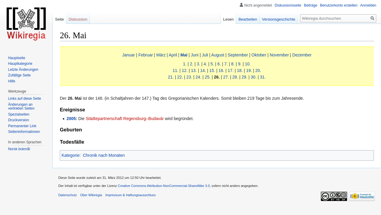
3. (198, 64)
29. (244, 77)
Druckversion (18, 120)
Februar (145, 55)
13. (194, 70)
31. (263, 77)
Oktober (259, 55)
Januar (128, 55)
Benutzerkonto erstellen (338, 5)
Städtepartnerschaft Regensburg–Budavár (125, 118)
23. (189, 77)
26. (217, 77)
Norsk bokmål (19, 149)
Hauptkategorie (20, 64)
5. (212, 64)
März (160, 55)
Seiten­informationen (24, 132)
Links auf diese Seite (24, 98)
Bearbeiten (247, 19)
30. (253, 77)
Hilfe (11, 81)
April (173, 55)
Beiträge (310, 5)
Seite (59, 19)
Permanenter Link (22, 126)
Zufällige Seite (19, 75)
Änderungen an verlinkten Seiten (21, 106)
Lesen (228, 19)
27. (226, 77)
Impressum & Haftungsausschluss (130, 195)
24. (198, 77)
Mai (183, 55)
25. (207, 77)
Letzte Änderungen (23, 69)
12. (185, 70)
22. (180, 77)
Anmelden (368, 5)
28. (235, 77)
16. (221, 70)
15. (212, 70)
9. (240, 64)
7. (226, 64)
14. (203, 70)
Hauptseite (16, 58)
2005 (71, 118)
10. (248, 64)
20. (258, 70)
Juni (195, 55)
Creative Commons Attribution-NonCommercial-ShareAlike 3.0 (164, 186)
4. (205, 64)
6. (219, 64)
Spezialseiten (18, 114)
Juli (205, 55)
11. (175, 70)
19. (249, 70)
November (279, 55)
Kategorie (70, 155)
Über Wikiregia (91, 195)
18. (240, 70)
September (238, 55)
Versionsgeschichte (278, 19)
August (217, 55)
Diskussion (78, 19)
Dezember (302, 55)
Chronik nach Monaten (104, 155)
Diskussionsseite (288, 5)
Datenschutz (67, 195)
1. (185, 64)
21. (171, 77)
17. (230, 70)
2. (191, 64)
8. (233, 64)
